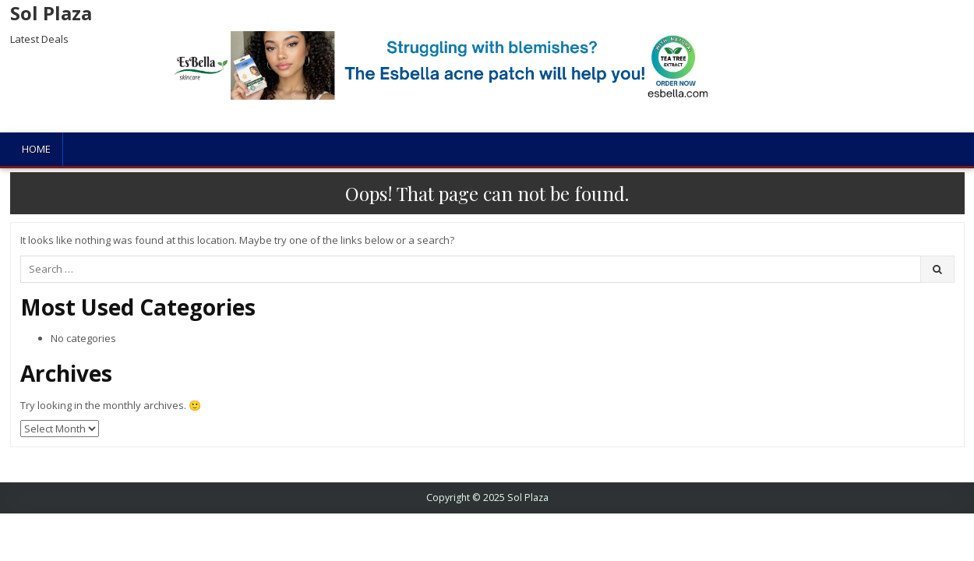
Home (36, 149)
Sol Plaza (51, 13)
